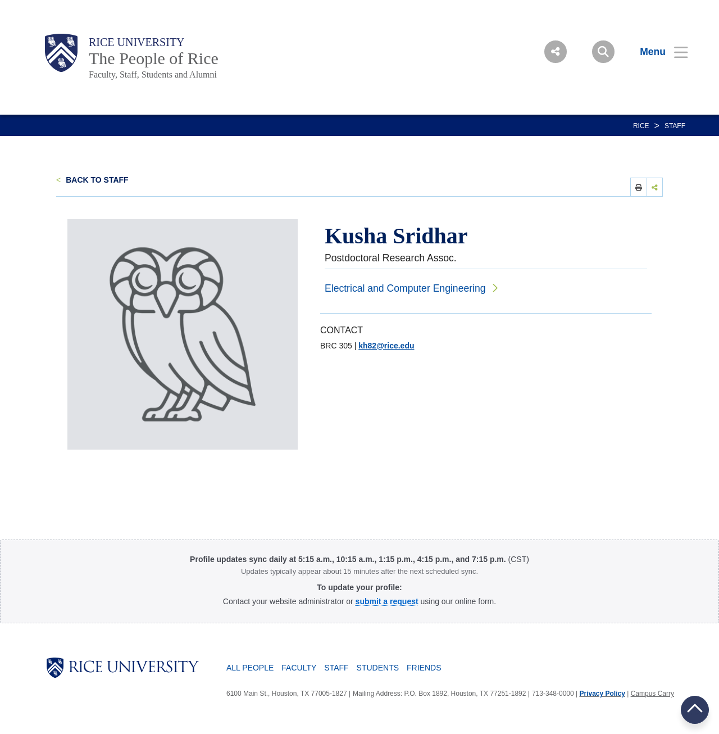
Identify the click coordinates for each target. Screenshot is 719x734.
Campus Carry (652, 693)
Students (378, 667)
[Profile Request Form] (387, 601)
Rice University (137, 42)
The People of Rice (154, 58)
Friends (424, 667)
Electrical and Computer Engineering (405, 288)
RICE (641, 126)
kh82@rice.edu (386, 345)
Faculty (298, 667)
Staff (675, 126)
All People (250, 667)
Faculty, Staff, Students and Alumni (153, 74)
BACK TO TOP (695, 710)
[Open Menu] (657, 51)
